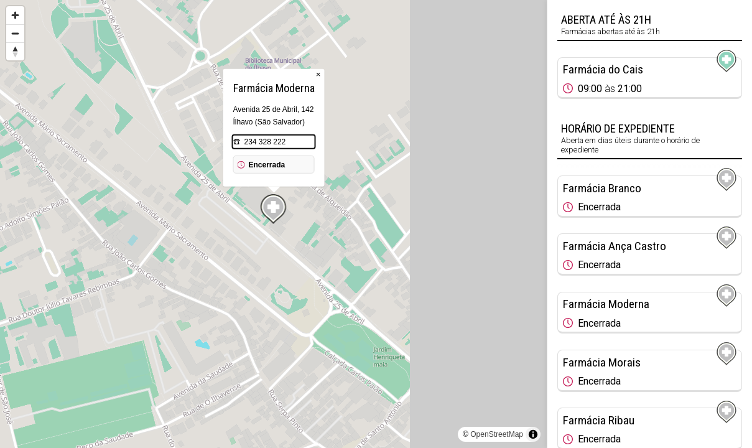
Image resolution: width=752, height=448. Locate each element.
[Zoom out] (15, 33)
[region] (273, 224)
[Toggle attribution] (533, 434)
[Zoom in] (15, 15)
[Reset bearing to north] (15, 51)
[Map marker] (274, 209)
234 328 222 (265, 142)
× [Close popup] (318, 74)
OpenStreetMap (496, 434)
